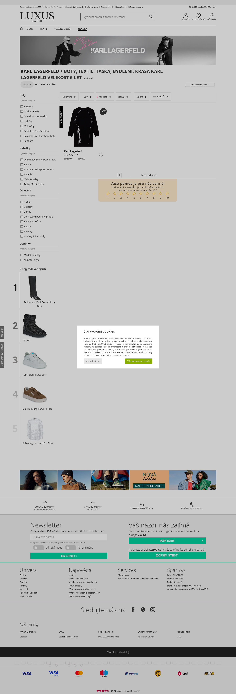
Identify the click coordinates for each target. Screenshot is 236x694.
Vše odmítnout (93, 361)
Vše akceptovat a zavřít (138, 361)
